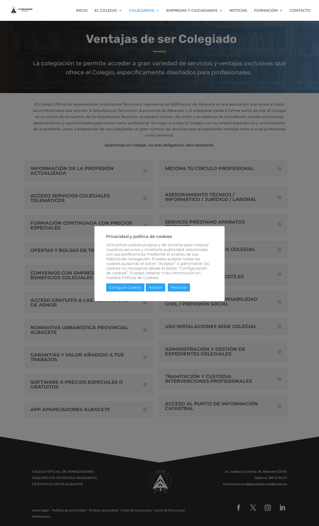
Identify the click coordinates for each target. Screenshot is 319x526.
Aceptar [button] (155, 290)
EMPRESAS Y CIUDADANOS (192, 11)
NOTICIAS (238, 11)
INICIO (82, 11)
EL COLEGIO (105, 11)
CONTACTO (300, 11)
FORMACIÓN (266, 11)
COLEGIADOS (141, 11)
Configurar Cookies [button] (125, 290)
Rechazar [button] (179, 290)
